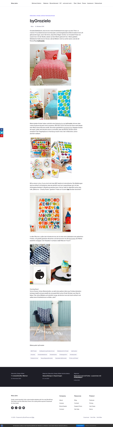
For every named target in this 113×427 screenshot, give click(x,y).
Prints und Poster (73, 358)
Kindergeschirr (63, 354)
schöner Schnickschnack (48, 15)
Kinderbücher (53, 354)
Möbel (22, 373)
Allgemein (45, 373)
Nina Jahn (14, 3)
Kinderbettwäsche (42, 354)
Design (19, 373)
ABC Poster (34, 351)
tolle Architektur (66, 373)
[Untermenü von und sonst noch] (67, 3)
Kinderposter (73, 354)
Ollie (33, 417)
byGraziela (40, 41)
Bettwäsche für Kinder (62, 351)
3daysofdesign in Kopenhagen (52, 376)
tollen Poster (42, 183)
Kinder (38, 15)
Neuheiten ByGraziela (60, 358)
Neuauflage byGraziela (47, 358)
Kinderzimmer (34, 358)
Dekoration (33, 15)
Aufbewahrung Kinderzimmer (46, 351)
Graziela (33, 354)
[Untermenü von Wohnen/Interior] (37, 3)
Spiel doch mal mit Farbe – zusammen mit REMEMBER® (87, 376)
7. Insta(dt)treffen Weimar (19, 376)
